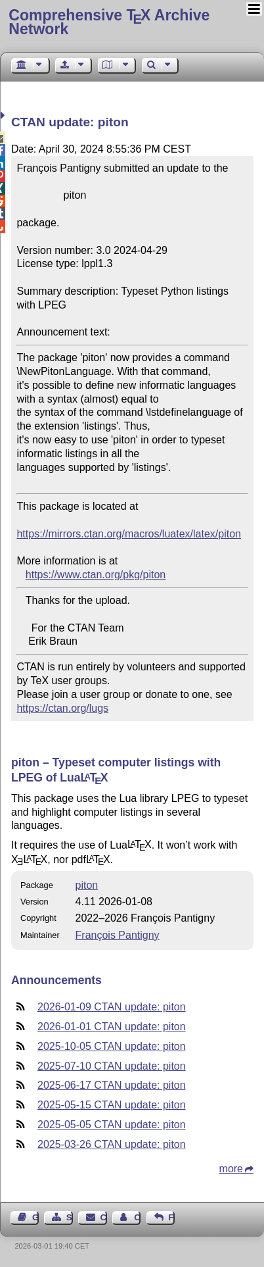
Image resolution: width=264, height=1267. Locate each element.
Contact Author (137, 1217)
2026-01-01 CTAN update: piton (111, 1026)
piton (87, 885)
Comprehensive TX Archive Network (109, 22)
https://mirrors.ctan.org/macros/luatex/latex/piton (128, 533)
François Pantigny (118, 935)
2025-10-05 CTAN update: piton (111, 1046)
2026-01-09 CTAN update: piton (111, 1006)
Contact (103, 1217)
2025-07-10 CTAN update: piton (111, 1066)
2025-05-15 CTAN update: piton (111, 1104)
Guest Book (35, 1217)
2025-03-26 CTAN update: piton (111, 1144)
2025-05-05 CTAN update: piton (111, 1124)
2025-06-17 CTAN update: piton (111, 1085)
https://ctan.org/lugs (62, 708)
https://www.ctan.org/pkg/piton (95, 574)
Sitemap (69, 1217)
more (231, 1168)
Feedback (171, 1217)
